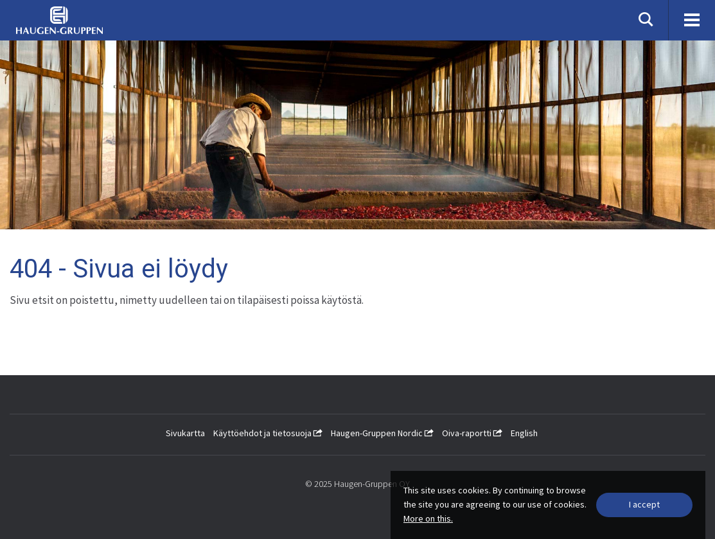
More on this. (428, 518)
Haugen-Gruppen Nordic (382, 433)
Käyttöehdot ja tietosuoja (267, 433)
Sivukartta (185, 433)
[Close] (644, 505)
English (524, 433)
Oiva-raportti (472, 433)
